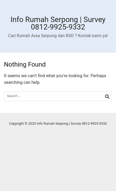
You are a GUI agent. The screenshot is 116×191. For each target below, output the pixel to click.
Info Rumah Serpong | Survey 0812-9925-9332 (57, 23)
